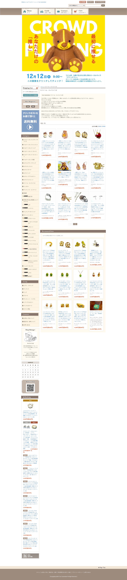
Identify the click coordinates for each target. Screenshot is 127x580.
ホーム (30, 11)
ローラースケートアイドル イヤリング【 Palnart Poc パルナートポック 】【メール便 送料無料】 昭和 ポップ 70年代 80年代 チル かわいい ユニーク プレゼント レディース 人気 (30, 486)
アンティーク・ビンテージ (30, 189)
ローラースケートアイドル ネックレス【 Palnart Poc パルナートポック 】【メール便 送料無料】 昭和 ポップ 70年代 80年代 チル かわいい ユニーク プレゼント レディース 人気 (30, 500)
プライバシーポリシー (77, 572)
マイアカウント (100, 2)
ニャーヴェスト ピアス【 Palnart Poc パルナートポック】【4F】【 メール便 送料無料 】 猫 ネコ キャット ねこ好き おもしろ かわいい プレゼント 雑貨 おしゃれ (96, 286)
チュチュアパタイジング (29, 211)
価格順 (99, 126)
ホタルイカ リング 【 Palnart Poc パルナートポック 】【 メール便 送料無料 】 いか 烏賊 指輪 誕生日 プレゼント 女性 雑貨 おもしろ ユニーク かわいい (34, 439)
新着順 (103, 126)
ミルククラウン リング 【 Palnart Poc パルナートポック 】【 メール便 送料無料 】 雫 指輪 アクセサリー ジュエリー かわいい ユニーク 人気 (30, 414)
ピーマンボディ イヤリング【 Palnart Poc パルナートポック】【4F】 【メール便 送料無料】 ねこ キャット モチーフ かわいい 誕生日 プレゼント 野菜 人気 (65, 286)
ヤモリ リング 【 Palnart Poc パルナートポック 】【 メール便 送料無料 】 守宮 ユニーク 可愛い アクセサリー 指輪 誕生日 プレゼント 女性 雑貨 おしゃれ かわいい (49, 255)
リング (25, 292)
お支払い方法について (29, 318)
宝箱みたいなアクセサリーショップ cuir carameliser (33, 2)
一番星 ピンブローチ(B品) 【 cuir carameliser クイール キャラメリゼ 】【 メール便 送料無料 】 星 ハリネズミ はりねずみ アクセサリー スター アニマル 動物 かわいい (48, 177)
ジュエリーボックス (28, 266)
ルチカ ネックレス (28, 166)
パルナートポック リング (30, 148)
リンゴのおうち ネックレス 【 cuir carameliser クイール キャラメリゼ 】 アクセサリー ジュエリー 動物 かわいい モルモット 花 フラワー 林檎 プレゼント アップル (97, 145)
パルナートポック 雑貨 (29, 159)
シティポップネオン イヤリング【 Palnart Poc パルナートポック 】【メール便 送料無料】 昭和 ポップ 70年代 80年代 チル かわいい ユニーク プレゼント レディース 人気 (30, 528)
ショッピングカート (80, 11)
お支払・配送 (46, 11)
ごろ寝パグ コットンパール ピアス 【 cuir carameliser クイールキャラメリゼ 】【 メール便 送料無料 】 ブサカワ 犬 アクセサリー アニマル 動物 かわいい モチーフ (48, 145)
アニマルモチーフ (28, 305)
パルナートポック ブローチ (30, 151)
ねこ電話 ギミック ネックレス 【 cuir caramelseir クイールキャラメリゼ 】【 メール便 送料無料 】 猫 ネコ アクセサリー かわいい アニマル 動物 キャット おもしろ (97, 177)
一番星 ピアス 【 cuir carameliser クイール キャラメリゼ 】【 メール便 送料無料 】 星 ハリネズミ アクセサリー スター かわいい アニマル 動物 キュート (81, 177)
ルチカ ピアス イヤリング (30, 163)
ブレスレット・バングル (29, 299)
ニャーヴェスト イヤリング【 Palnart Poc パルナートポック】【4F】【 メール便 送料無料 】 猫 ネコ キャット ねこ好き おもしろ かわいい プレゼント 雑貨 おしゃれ (49, 316)
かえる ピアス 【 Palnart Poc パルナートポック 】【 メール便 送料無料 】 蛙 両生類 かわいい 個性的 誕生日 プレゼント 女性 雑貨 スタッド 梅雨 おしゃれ (80, 255)
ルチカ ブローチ (27, 169)
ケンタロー (26, 186)
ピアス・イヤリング (28, 285)
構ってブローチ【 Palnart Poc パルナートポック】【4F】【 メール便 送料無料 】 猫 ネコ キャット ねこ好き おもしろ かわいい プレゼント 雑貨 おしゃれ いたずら (80, 316)
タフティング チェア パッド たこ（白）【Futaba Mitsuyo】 (96, 313)
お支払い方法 (44, 572)
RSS (29, 555)
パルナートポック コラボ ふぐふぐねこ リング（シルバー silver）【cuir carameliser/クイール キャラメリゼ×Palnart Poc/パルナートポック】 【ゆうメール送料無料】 (48, 208)
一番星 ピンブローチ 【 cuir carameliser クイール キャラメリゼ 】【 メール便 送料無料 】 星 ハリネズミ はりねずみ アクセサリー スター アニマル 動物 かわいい (64, 145)
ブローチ (26, 295)
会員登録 (82, 2)
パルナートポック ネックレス (31, 144)
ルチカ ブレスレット (28, 179)
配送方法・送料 (52, 572)
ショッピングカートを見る (30, 95)
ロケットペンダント (28, 215)
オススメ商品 (27, 309)
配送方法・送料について (29, 321)
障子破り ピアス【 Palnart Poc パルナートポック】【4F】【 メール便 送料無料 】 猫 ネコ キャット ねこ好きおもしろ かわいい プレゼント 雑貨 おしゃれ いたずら (65, 316)
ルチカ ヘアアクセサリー (30, 176)
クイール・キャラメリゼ (29, 183)
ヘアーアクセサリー (28, 302)
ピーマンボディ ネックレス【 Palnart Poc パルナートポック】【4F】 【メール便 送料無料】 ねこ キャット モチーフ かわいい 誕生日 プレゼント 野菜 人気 (80, 286)
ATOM (30, 556)
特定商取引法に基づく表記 (64, 572)
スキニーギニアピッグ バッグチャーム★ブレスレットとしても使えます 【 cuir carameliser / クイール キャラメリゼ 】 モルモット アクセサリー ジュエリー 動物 (64, 208)
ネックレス (26, 289)
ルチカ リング (27, 173)
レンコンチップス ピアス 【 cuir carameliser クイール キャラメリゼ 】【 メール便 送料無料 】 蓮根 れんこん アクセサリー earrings (81, 144)
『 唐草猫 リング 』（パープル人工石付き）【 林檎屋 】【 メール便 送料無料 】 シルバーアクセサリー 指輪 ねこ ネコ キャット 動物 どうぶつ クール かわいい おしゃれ (96, 255)
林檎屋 (25, 193)
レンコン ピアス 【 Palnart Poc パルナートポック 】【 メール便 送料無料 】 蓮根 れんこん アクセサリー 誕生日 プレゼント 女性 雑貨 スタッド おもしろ (65, 255)
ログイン (90, 2)
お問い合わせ (63, 11)
